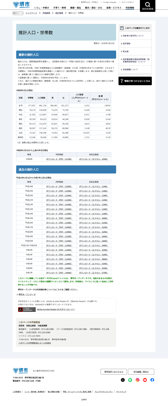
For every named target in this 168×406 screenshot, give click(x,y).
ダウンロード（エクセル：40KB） (94, 218)
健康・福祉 (75, 7)
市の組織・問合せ (141, 371)
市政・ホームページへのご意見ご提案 (77, 391)
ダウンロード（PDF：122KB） (59, 190)
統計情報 (59, 12)
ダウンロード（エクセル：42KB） (94, 231)
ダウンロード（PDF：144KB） (59, 272)
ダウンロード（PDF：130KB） (59, 186)
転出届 (125, 51)
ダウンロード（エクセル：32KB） (94, 186)
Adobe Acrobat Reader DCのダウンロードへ (46, 309)
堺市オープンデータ (27, 294)
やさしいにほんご (128, 2)
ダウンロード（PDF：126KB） (59, 263)
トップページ (31, 12)
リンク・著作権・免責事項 (34, 391)
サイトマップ (121, 391)
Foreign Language (109, 2)
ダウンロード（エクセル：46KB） (94, 259)
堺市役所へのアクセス (113, 371)
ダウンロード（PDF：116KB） (59, 218)
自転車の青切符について (133, 35)
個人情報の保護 (53, 391)
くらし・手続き (41, 7)
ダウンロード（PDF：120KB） (59, 227)
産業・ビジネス (113, 7)
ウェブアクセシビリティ (104, 391)
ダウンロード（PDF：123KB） (59, 236)
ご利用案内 (17, 391)
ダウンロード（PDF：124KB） (59, 249)
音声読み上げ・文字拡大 (89, 2)
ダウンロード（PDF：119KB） (59, 222)
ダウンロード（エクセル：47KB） (94, 272)
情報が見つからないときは (137, 80)
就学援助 (126, 43)
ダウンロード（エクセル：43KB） (94, 159)
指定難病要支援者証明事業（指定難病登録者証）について (136, 60)
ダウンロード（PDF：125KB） (59, 245)
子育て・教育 (59, 7)
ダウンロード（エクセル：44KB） (94, 236)
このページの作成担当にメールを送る (35, 342)
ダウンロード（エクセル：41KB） (94, 222)
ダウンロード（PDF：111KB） (59, 159)
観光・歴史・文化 (93, 7)
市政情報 (130, 7)
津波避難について (130, 69)
